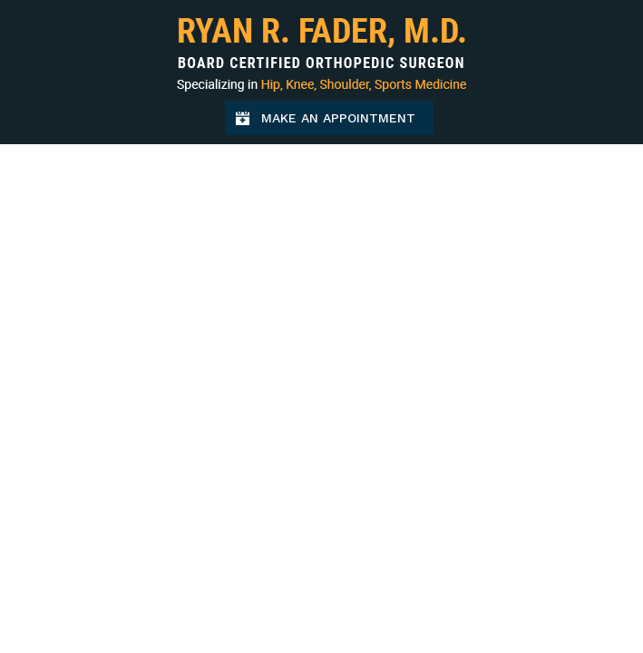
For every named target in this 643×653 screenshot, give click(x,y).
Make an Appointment (347, 123)
